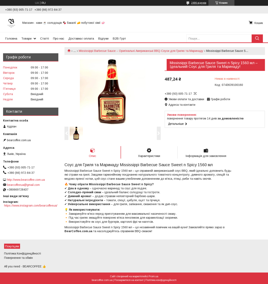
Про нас (58, 38)
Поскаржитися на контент (129, 280)
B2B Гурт (119, 38)
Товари (26, 38)
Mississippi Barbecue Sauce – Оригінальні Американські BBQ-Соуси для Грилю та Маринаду (141, 50)
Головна (11, 38)
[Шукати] (257, 38)
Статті (44, 38)
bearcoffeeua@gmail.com (23, 184)
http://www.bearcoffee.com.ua (26, 179)
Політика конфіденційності (160, 280)
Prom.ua (153, 276)
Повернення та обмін (18, 257)
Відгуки (103, 38)
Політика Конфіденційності (22, 253)
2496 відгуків (198, 2)
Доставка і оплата (81, 38)
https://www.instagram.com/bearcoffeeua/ (30, 205)
